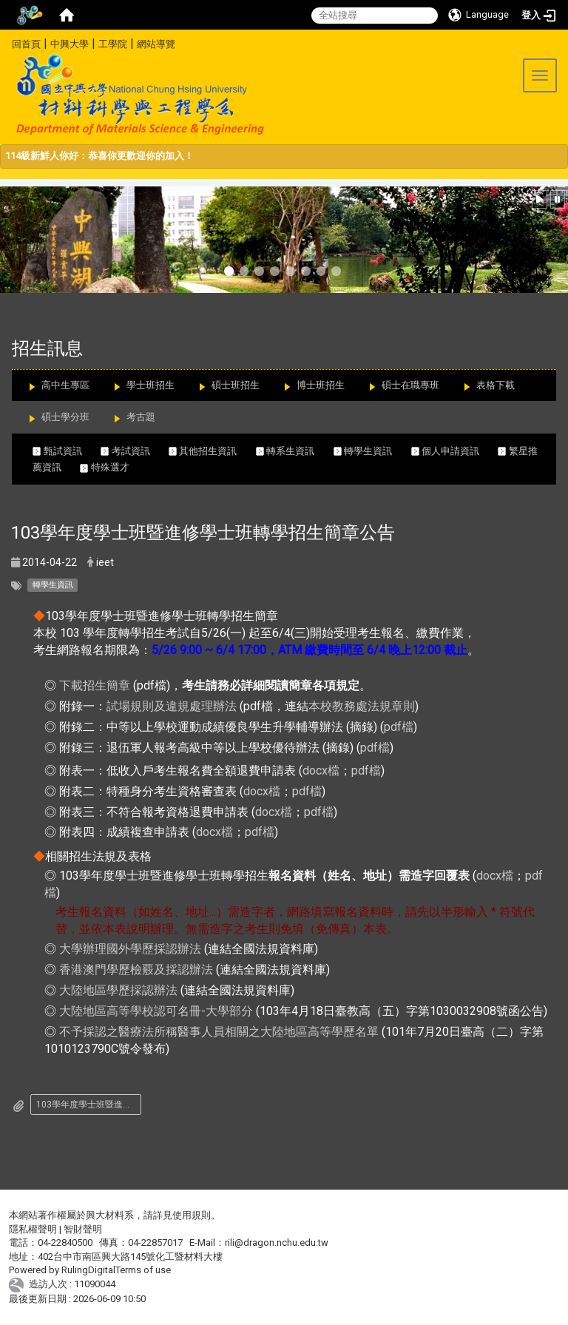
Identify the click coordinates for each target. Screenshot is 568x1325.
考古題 (140, 416)
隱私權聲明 (33, 1229)
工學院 (112, 44)
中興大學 (69, 44)
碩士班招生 (236, 385)
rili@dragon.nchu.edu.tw (276, 1242)
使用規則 (191, 1215)
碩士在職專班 (410, 385)
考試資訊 (135, 450)
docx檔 (320, 770)
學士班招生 (150, 385)
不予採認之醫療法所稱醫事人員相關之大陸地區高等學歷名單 (219, 1032)
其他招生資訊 (212, 450)
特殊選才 (104, 467)
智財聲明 (83, 1229)
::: (6, 41)
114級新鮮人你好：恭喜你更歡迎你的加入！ (99, 155)
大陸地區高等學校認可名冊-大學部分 (156, 1011)
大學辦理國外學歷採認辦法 (130, 949)
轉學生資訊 (372, 450)
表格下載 (495, 385)
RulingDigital (88, 1269)
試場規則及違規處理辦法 (171, 706)
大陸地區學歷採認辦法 (118, 990)
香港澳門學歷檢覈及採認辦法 (136, 969)
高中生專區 (65, 385)
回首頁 (26, 44)
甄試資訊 (67, 450)
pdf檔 (398, 727)
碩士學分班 (65, 416)
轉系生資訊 (295, 450)
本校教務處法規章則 (361, 706)
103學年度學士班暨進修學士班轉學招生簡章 (88, 1104)
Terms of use (143, 1269)
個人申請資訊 (454, 450)
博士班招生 (321, 385)
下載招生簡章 (94, 685)
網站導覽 (156, 44)
